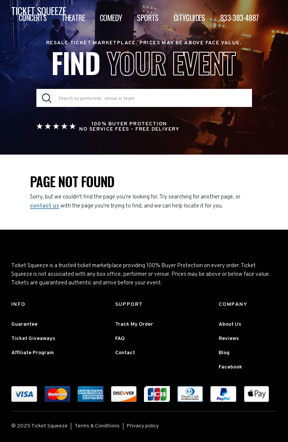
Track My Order (134, 324)
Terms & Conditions (97, 426)
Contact (125, 353)
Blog (224, 353)
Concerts (32, 17)
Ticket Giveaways (33, 338)
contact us (44, 206)
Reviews (229, 338)
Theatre (73, 17)
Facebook (230, 367)
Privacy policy (143, 426)
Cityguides (189, 17)
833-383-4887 (239, 17)
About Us (230, 324)
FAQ (119, 338)
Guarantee (24, 324)
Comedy (111, 17)
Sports (147, 17)
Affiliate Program (32, 353)
